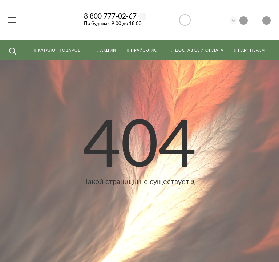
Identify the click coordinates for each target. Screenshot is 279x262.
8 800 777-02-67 (110, 16)
